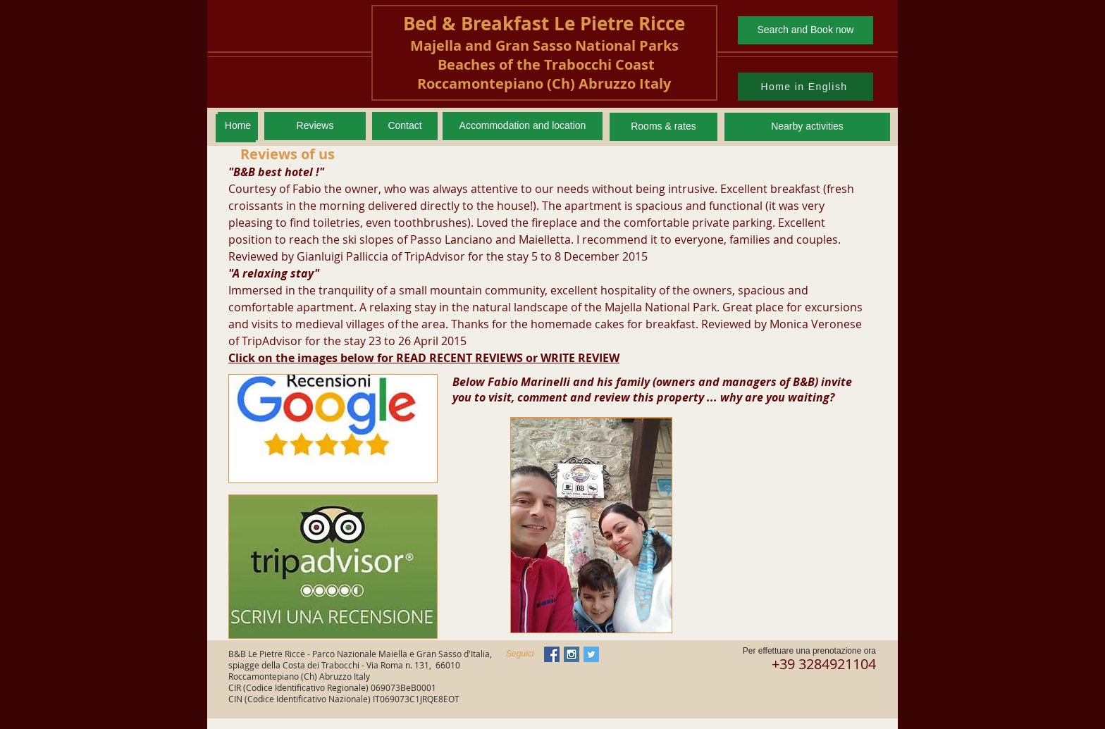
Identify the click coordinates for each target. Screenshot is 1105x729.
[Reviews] (315, 126)
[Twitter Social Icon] (591, 654)
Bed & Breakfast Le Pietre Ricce (544, 23)
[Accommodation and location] (523, 126)
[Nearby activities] (807, 127)
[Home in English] (805, 87)
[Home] (238, 126)
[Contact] (405, 126)
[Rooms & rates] (663, 127)
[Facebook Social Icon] (552, 654)
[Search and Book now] (805, 30)
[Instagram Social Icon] (571, 654)
